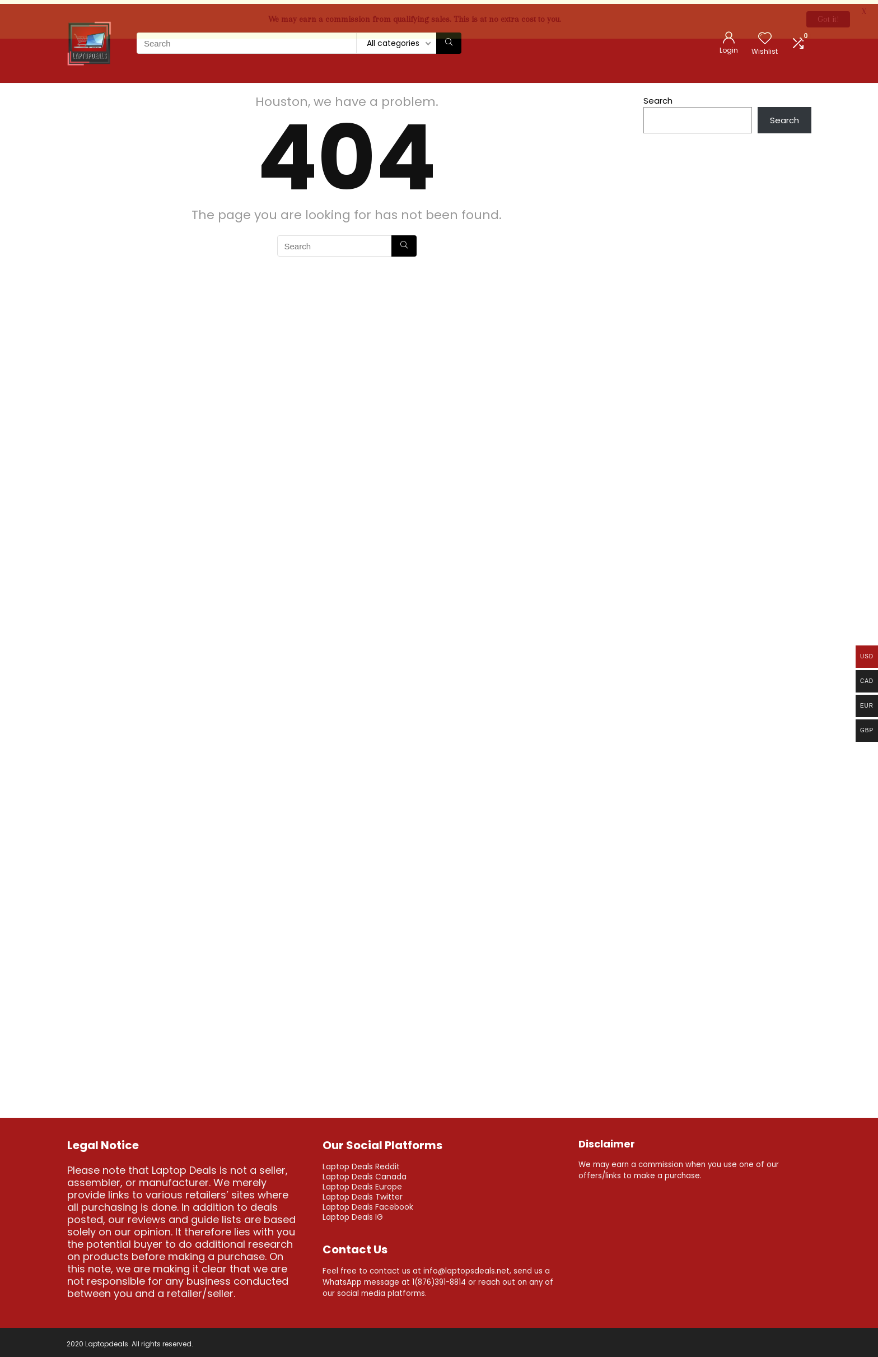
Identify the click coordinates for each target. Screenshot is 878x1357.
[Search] (448, 39)
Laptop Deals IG (353, 1213)
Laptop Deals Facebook (368, 1203)
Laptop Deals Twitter (363, 1193)
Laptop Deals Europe (362, 1183)
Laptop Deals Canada (365, 1173)
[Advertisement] (727, 439)
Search (657, 97)
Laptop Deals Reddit (361, 1163)
